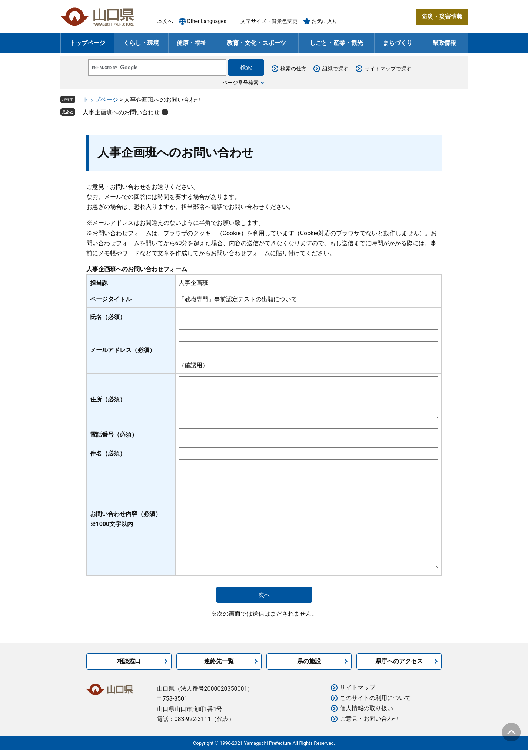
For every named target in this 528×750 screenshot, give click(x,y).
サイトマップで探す (388, 69)
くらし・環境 (141, 42)
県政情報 (444, 42)
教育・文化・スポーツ (256, 42)
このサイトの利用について (375, 697)
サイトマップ (357, 687)
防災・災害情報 (442, 16)
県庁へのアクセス (399, 661)
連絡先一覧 (219, 661)
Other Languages (206, 21)
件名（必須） (108, 453)
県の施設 (309, 661)
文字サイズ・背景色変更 (269, 21)
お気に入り (325, 21)
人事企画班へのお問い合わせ (121, 112)
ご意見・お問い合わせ (369, 718)
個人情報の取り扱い (366, 708)
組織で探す (335, 69)
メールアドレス (122, 349)
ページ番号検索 (240, 82)
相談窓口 (129, 661)
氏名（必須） (108, 316)
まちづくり (397, 42)
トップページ (87, 42)
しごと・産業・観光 (336, 42)
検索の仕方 (293, 69)
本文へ (165, 21)
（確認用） (193, 365)
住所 (108, 399)
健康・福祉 (191, 42)
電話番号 (113, 434)
